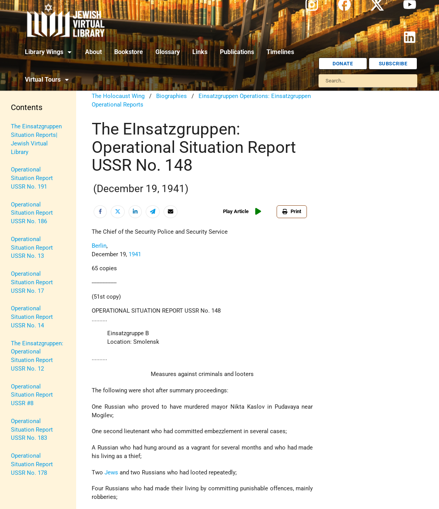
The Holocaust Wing (118, 96)
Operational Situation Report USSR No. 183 (32, 430)
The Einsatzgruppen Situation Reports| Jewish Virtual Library (36, 139)
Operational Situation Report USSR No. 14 (32, 317)
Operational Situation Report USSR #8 (32, 395)
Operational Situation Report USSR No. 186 (32, 213)
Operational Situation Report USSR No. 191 (32, 178)
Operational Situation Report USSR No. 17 (32, 282)
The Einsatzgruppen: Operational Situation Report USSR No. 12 (37, 356)
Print (291, 211)
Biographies (171, 96)
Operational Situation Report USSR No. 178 (32, 464)
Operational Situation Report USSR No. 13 (32, 248)
